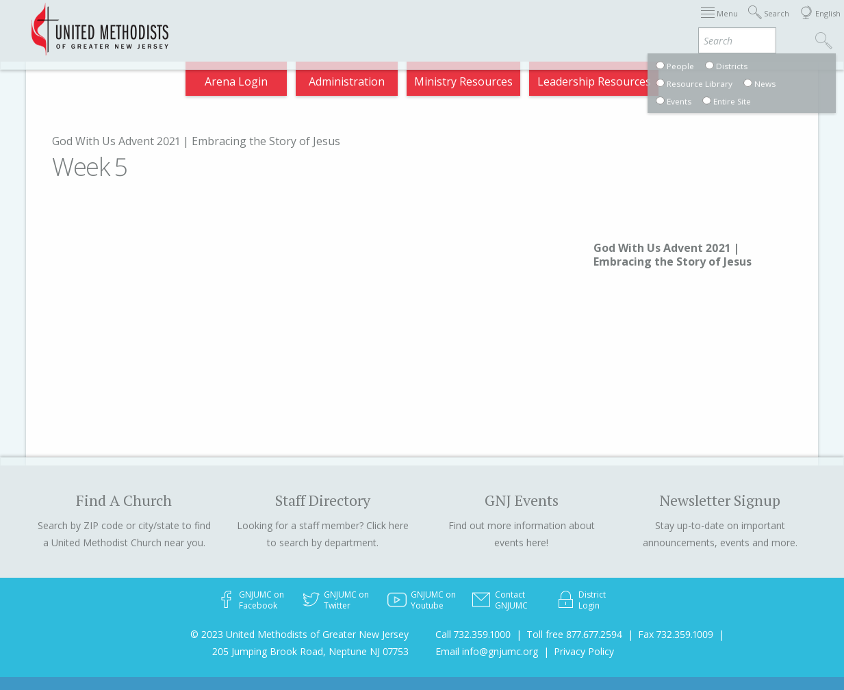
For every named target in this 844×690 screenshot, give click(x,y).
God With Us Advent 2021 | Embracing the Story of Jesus (196, 141)
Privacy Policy (584, 651)
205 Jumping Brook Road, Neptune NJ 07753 (310, 651)
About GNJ (420, 23)
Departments (562, 23)
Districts (487, 23)
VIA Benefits (646, 23)
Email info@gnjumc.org (486, 651)
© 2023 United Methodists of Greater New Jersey (299, 634)
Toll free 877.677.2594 (574, 634)
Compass (720, 23)
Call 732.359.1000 (473, 634)
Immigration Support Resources (291, 23)
